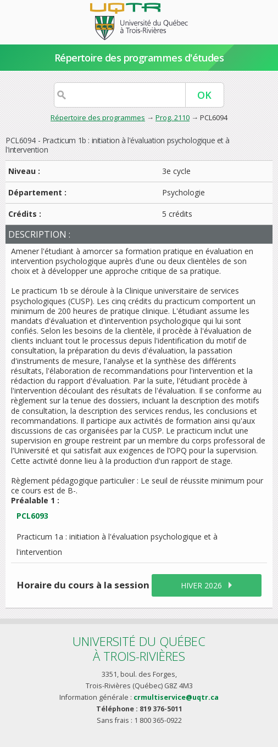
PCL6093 (32, 515)
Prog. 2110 (172, 117)
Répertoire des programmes (98, 117)
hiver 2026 (201, 585)
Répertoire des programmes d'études (139, 57)
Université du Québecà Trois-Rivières (139, 648)
